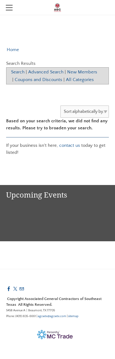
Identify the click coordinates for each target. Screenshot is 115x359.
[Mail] (21, 289)
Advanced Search (45, 72)
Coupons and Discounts (38, 79)
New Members (82, 72)
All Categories (80, 79)
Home (13, 49)
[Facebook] (8, 289)
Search (18, 72)
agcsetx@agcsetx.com (52, 316)
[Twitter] (15, 289)
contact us (69, 145)
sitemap (73, 316)
